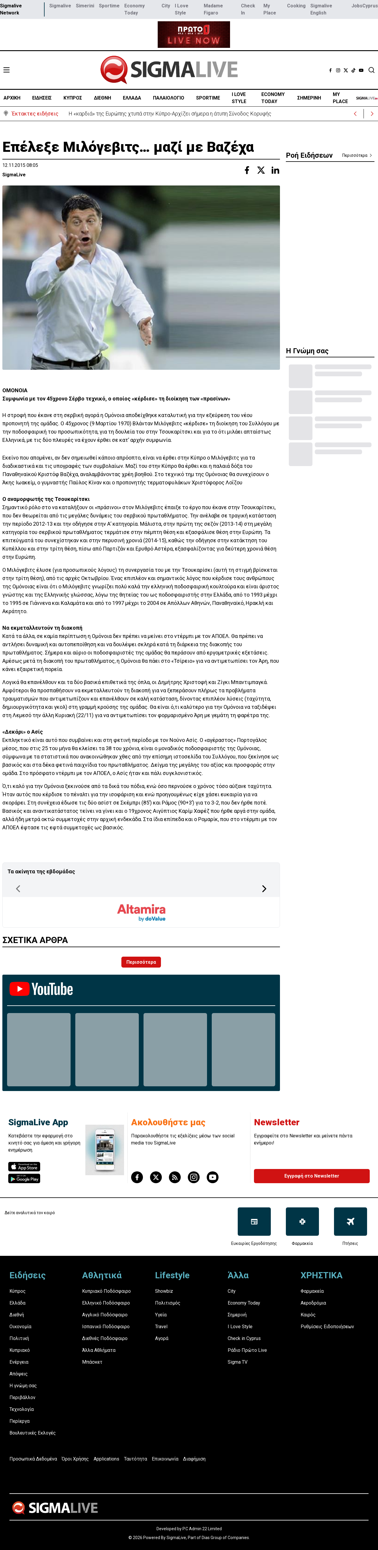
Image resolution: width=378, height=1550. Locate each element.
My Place (269, 9)
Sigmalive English (321, 9)
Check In (248, 9)
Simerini (85, 6)
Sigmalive (60, 6)
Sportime (109, 6)
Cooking (296, 6)
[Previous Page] (18, 888)
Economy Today (134, 9)
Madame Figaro (213, 9)
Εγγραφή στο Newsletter (311, 1176)
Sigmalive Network (11, 9)
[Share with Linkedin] (275, 170)
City (166, 6)
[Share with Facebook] (247, 170)
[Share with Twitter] (261, 170)
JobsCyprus (364, 6)
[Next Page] (264, 888)
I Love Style (181, 9)
